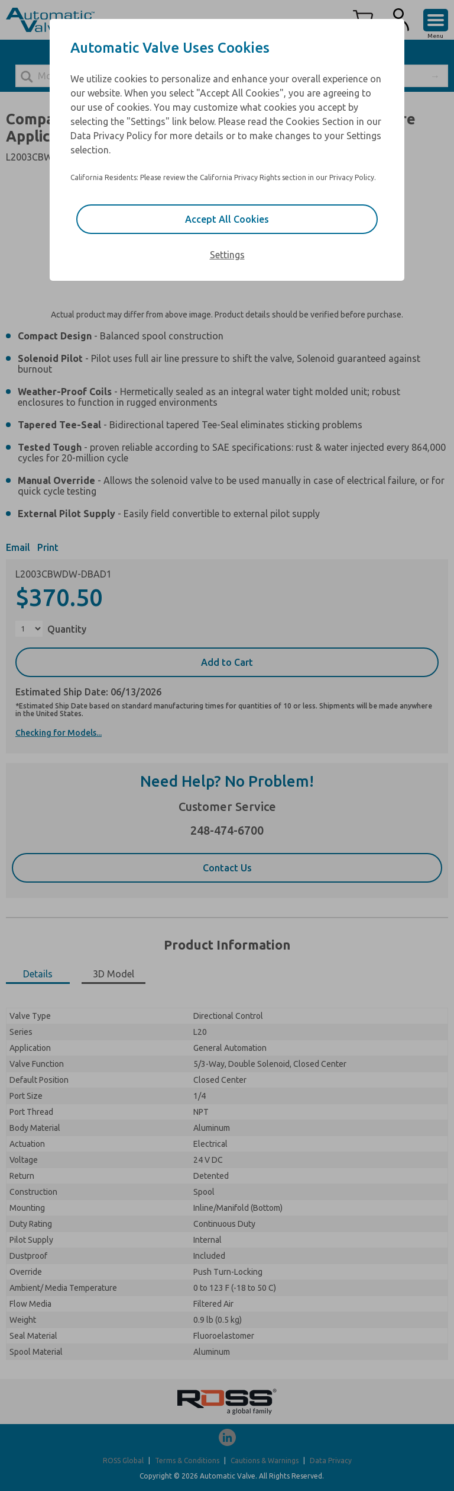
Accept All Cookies (227, 219)
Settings (227, 254)
